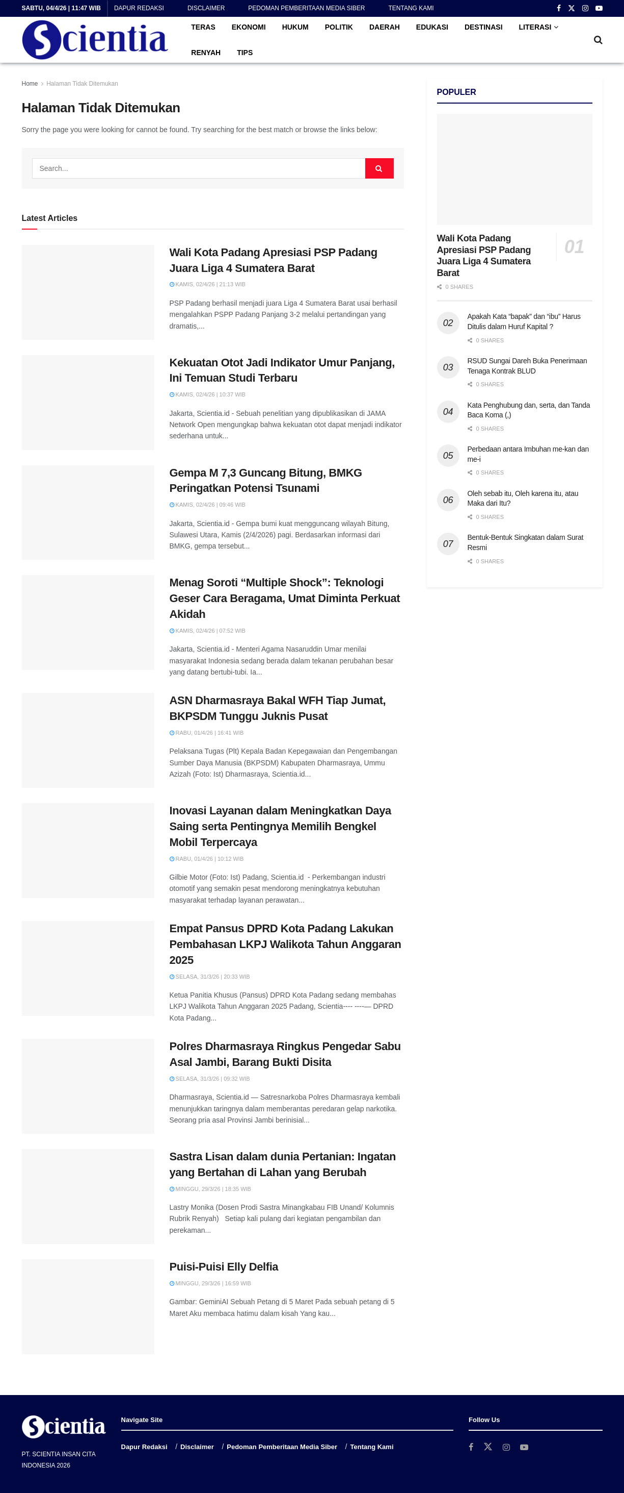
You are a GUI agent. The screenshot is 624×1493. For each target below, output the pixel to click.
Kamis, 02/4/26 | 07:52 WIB (208, 631)
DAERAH (384, 27)
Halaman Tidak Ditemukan (82, 83)
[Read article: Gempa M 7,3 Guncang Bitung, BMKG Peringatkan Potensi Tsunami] (88, 512)
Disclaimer (206, 8)
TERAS (203, 27)
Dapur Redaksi (139, 8)
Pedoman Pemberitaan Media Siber (306, 8)
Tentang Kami (410, 8)
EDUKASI (432, 27)
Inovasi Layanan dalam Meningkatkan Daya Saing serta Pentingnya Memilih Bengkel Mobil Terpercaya (280, 826)
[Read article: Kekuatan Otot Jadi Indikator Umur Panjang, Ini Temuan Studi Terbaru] (88, 402)
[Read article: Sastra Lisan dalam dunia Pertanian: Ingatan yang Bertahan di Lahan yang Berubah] (88, 1196)
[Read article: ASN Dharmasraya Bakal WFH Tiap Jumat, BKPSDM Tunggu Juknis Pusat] (88, 740)
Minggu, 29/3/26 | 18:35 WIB (210, 1189)
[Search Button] (598, 40)
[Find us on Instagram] (507, 1447)
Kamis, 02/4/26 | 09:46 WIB (208, 505)
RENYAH (206, 52)
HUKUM (295, 27)
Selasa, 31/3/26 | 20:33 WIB (210, 977)
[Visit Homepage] (95, 40)
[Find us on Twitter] (488, 1447)
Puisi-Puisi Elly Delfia (224, 1266)
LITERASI (535, 27)
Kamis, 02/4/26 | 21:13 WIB (208, 284)
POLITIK (339, 27)
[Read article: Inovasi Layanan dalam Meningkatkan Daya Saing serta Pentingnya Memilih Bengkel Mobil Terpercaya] (88, 850)
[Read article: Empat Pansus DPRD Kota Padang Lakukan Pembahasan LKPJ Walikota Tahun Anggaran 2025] (88, 968)
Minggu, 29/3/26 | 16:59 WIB (210, 1283)
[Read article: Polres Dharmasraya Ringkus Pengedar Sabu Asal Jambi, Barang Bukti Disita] (88, 1086)
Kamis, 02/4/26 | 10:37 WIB (208, 394)
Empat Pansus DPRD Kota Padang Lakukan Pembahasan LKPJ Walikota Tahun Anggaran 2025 (285, 944)
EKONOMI (249, 27)
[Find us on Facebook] (471, 1447)
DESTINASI (484, 27)
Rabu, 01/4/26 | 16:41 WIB (207, 733)
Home (30, 83)
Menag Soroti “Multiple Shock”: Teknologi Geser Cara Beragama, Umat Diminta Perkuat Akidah (285, 598)
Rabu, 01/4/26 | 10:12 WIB (207, 859)
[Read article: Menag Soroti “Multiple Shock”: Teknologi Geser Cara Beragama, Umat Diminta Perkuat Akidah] (88, 622)
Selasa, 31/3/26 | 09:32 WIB (210, 1079)
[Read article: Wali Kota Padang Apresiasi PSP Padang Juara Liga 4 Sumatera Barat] (88, 292)
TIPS (245, 52)
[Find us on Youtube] (525, 1447)
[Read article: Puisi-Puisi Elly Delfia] (88, 1306)
